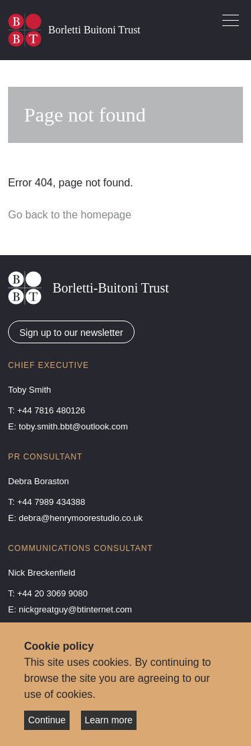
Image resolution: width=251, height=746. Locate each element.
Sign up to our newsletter (71, 332)
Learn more (109, 720)
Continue (47, 720)
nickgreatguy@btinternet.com (75, 609)
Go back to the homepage (69, 214)
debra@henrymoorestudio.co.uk (81, 518)
